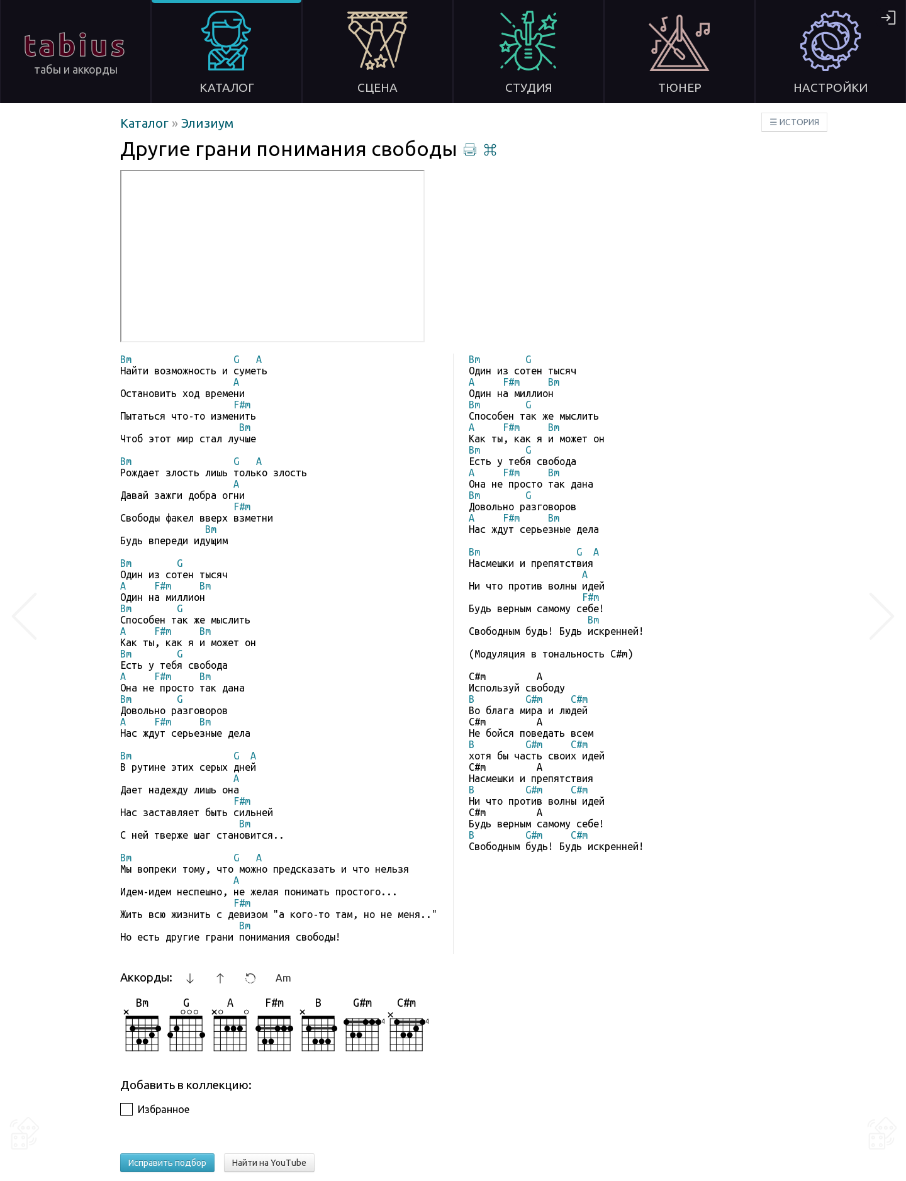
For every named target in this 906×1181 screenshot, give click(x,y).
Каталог (146, 123)
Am (283, 977)
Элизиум (207, 123)
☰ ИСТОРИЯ (794, 122)
